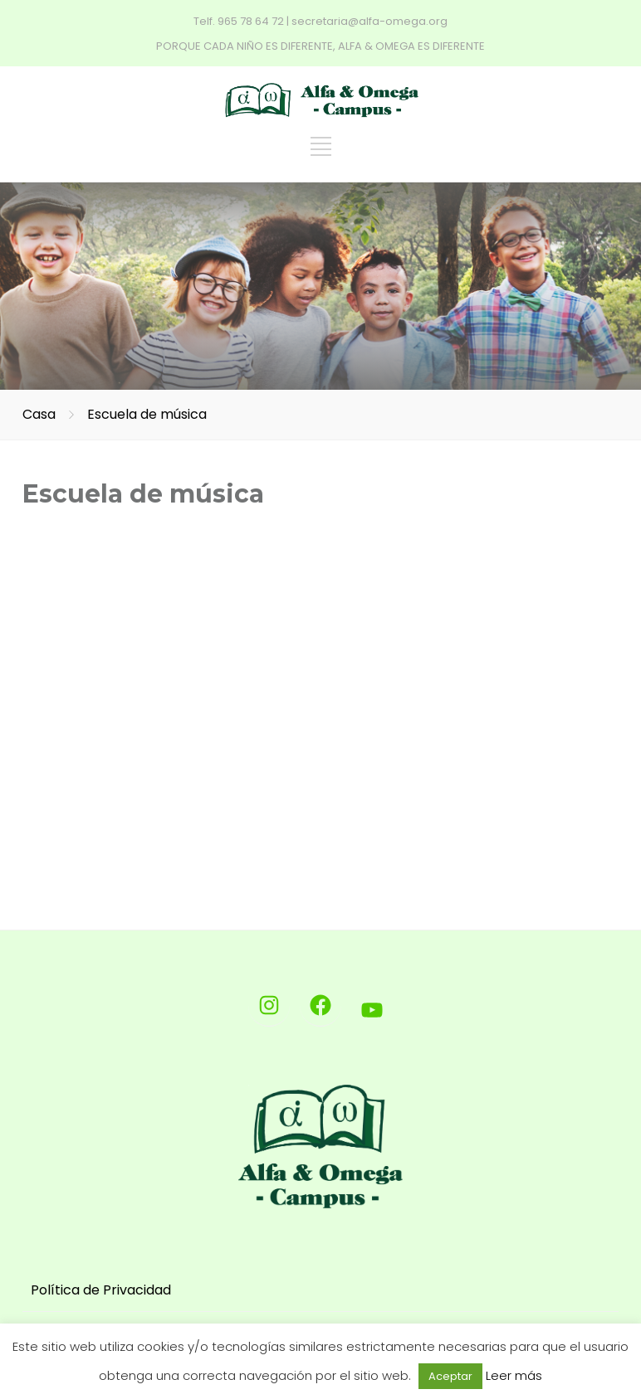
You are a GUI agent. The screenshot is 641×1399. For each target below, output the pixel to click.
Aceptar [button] (450, 1376)
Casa (39, 414)
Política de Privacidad (101, 1289)
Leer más (514, 1375)
